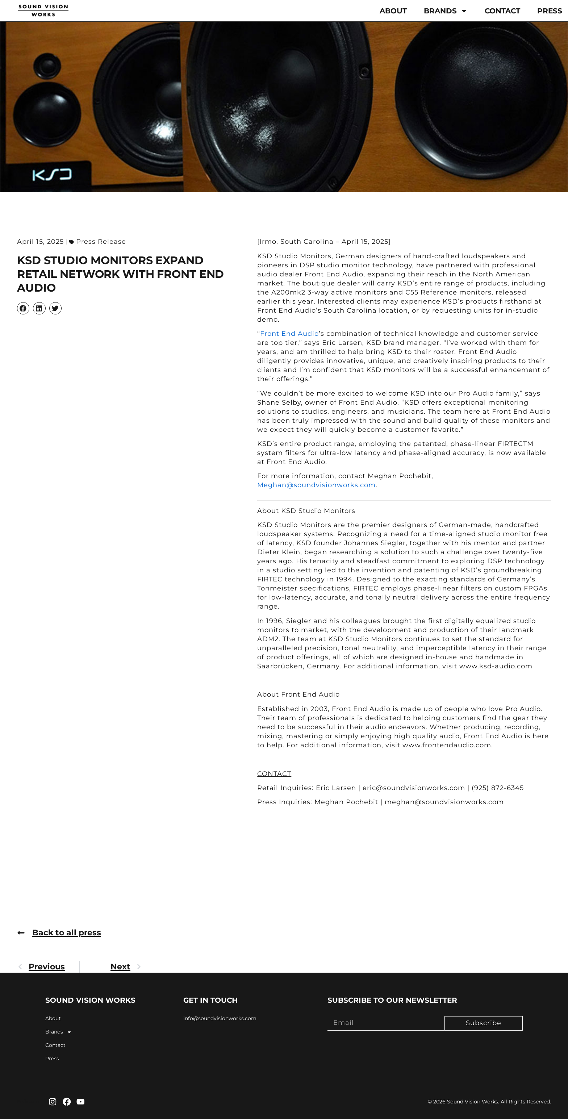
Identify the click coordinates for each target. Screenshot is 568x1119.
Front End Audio (289, 334)
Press (549, 11)
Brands (446, 10)
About (393, 11)
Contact (502, 11)
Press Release (101, 242)
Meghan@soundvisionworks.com (316, 485)
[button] (23, 308)
